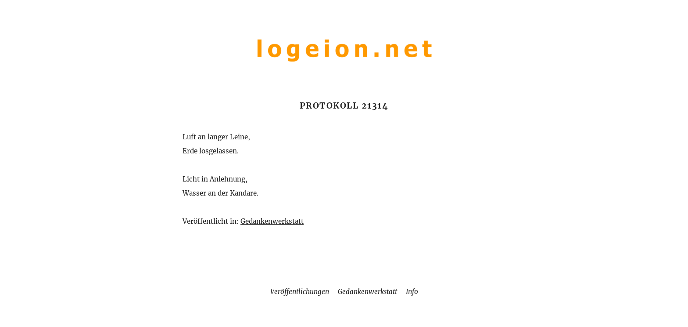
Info (412, 291)
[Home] (344, 63)
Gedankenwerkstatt (272, 221)
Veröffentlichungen (299, 291)
